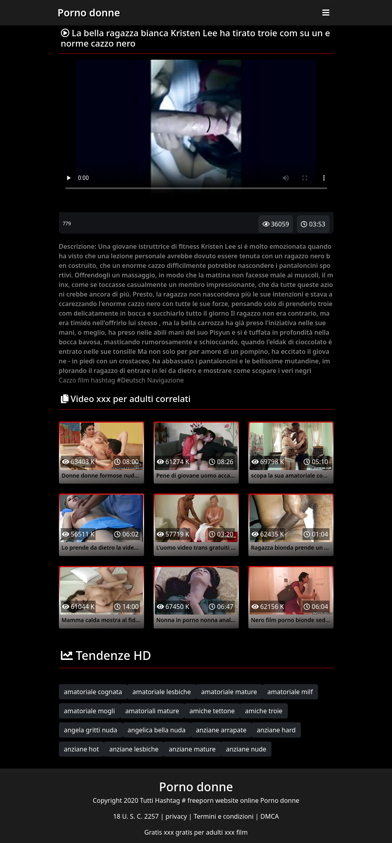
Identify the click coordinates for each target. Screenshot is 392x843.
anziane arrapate (221, 730)
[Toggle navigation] (326, 13)
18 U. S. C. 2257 (136, 816)
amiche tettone (212, 710)
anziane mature (192, 749)
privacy (177, 816)
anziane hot (81, 749)
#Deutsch (131, 380)
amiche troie (264, 710)
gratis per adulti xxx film (212, 832)
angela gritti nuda (90, 730)
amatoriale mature (229, 691)
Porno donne (89, 12)
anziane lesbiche (133, 749)
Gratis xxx (160, 832)
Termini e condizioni (224, 816)
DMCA (269, 816)
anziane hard (276, 730)
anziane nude (246, 749)
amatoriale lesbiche (162, 691)
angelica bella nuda (157, 730)
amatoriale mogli (89, 710)
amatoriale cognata (93, 691)
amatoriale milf (290, 691)
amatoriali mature (152, 710)
